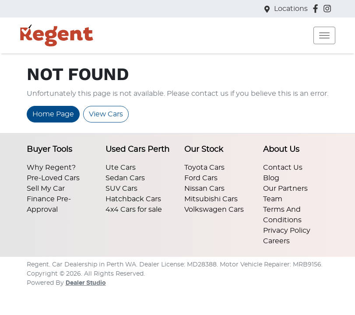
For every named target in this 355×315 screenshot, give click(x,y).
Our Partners (285, 188)
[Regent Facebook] (317, 8)
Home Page (53, 114)
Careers (276, 241)
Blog (271, 178)
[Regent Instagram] (329, 8)
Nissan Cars (204, 188)
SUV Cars (121, 188)
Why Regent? (51, 167)
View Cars (106, 114)
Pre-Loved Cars (53, 178)
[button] (324, 35)
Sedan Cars (125, 178)
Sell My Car (46, 188)
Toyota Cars (204, 167)
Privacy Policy (286, 230)
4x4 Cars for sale (133, 209)
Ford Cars (201, 178)
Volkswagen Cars (214, 209)
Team (272, 199)
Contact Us (282, 167)
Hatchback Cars (133, 199)
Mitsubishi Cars (211, 199)
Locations (291, 8)
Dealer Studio (86, 283)
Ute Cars (120, 167)
